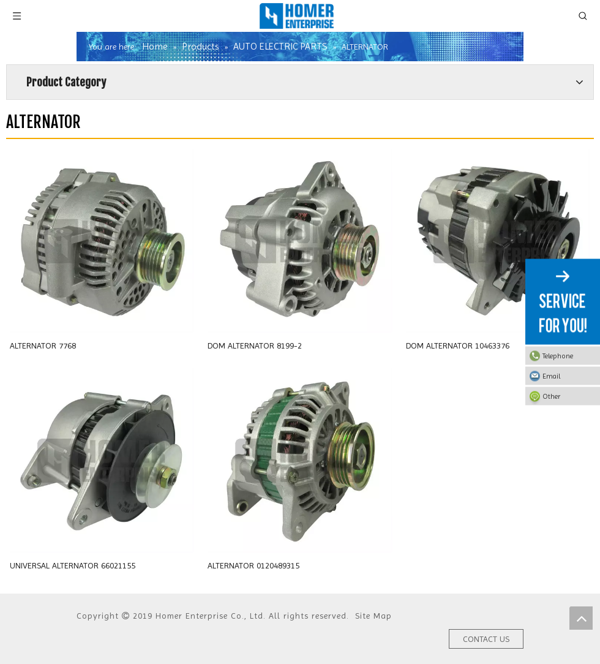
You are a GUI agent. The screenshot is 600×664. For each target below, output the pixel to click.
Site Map (373, 616)
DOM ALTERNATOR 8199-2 (255, 345)
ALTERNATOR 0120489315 (253, 565)
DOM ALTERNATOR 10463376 (457, 345)
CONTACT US (486, 639)
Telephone (568, 356)
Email (568, 376)
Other (568, 396)
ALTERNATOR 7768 (43, 345)
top (581, 618)
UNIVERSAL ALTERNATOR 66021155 (72, 565)
